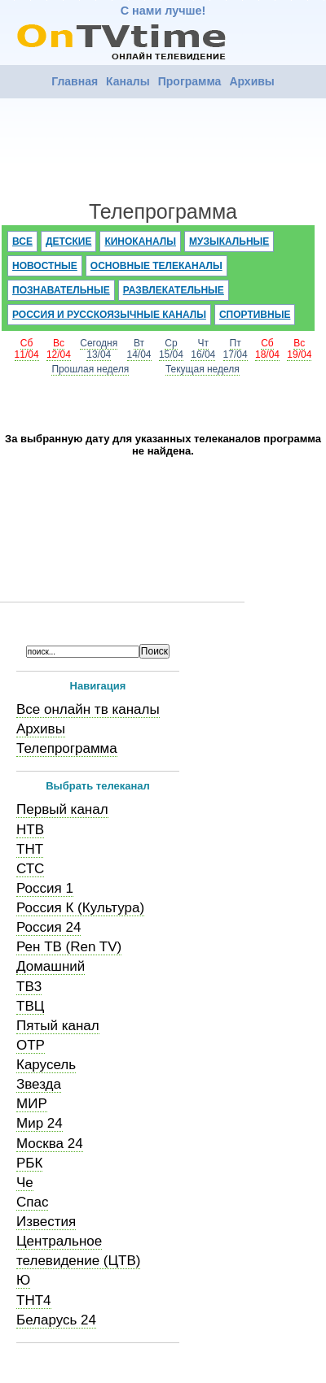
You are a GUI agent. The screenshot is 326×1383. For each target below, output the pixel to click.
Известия (46, 1221)
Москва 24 (49, 1143)
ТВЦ (30, 1006)
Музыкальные (229, 241)
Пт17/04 (235, 348)
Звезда (38, 1084)
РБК (29, 1163)
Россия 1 (44, 888)
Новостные (44, 266)
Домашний (50, 966)
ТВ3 (29, 986)
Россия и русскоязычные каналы (109, 314)
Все (22, 241)
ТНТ (29, 849)
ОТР (30, 1045)
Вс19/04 (299, 348)
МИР (31, 1103)
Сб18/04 (267, 348)
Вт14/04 (139, 348)
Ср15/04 (171, 348)
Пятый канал (57, 1025)
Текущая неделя (202, 369)
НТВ (30, 829)
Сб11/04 (27, 348)
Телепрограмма (66, 748)
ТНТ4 (33, 1300)
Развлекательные (173, 290)
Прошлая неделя (90, 369)
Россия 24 (48, 927)
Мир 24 (39, 1123)
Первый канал (62, 809)
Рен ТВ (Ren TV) (68, 947)
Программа (190, 81)
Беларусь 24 (56, 1320)
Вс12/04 (58, 348)
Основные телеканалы (156, 266)
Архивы (251, 81)
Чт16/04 (203, 348)
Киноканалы (140, 241)
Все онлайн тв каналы (88, 709)
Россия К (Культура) (80, 907)
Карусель (46, 1064)
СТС (30, 868)
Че (24, 1182)
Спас (32, 1202)
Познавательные (61, 290)
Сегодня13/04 (98, 348)
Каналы (128, 81)
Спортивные (255, 314)
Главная (74, 81)
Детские (69, 241)
